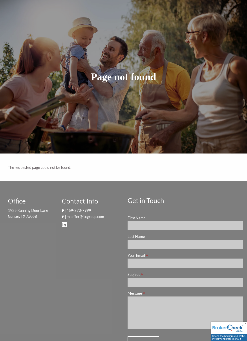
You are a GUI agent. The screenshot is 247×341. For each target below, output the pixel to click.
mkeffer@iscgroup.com (85, 216)
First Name (137, 218)
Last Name (136, 236)
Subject (151, 274)
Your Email (153, 255)
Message (152, 293)
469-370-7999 (78, 210)
